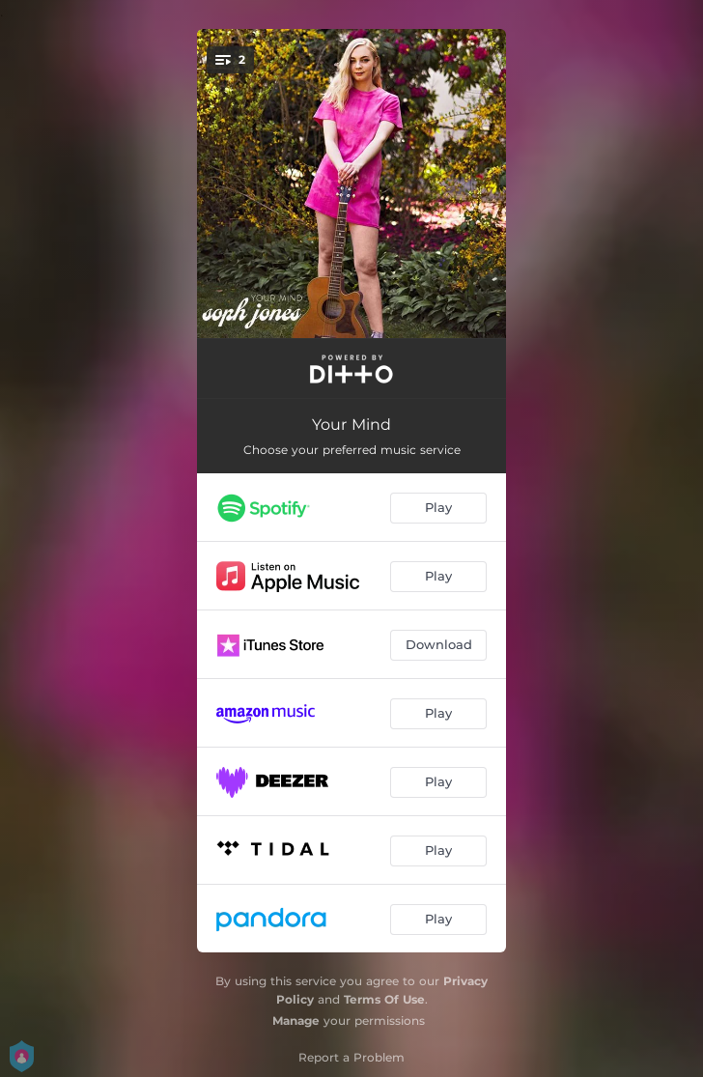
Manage (296, 1020)
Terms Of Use (384, 999)
